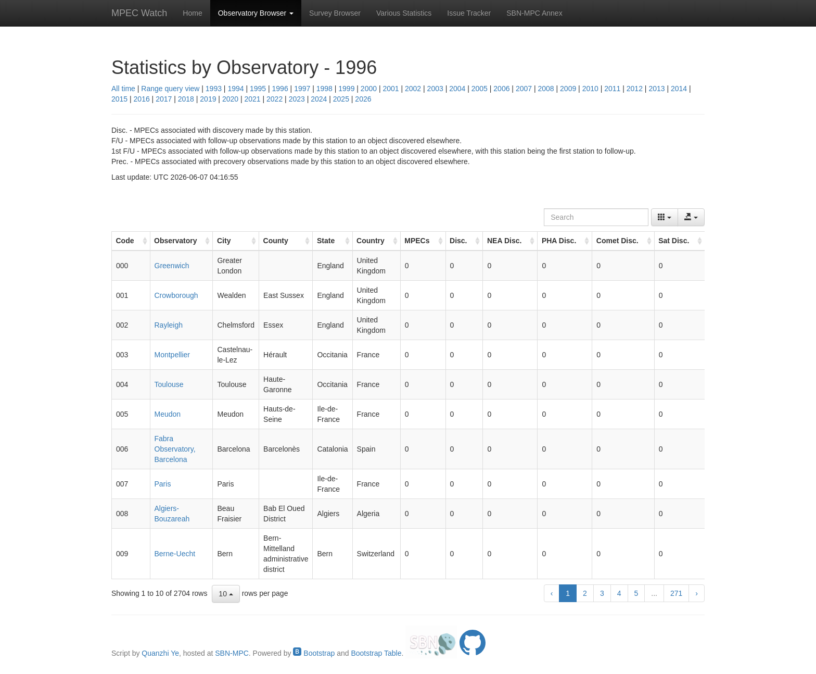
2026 (363, 99)
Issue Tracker (469, 13)
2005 (479, 88)
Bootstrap (314, 653)
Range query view (170, 88)
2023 (297, 99)
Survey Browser (335, 13)
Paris (163, 484)
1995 (258, 88)
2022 (274, 99)
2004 (457, 88)
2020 (230, 99)
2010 (590, 88)
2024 (319, 99)
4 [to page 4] (619, 593)
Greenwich (172, 265)
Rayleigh (169, 325)
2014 (679, 88)
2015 (119, 99)
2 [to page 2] (585, 593)
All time (123, 88)
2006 (501, 88)
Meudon (168, 414)
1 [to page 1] (568, 593)
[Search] (596, 217)
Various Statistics (403, 13)
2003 (435, 88)
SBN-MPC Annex (534, 13)
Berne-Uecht (175, 554)
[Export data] (691, 217)
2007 (524, 88)
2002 (413, 88)
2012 (635, 88)
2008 (546, 88)
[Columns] (664, 217)
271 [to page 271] (676, 593)
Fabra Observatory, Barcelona (175, 449)
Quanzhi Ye (160, 653)
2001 (390, 88)
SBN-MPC (232, 653)
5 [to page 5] (636, 593)
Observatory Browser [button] (256, 13)
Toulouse (169, 384)
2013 (656, 88)
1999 (346, 88)
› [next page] (696, 593)
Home (192, 13)
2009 (568, 88)
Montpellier (172, 355)
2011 (612, 88)
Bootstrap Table (376, 653)
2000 (369, 88)
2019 (208, 99)
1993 (214, 88)
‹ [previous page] (552, 593)
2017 (164, 99)
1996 (280, 88)
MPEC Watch (139, 13)
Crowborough (176, 295)
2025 (341, 99)
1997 (302, 88)
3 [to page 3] (602, 593)
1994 (235, 88)
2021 (252, 99)
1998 (324, 88)
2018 (186, 99)
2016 (142, 99)
